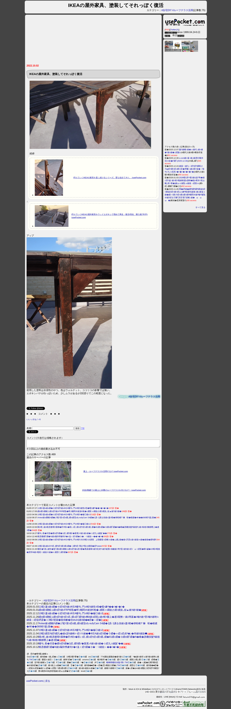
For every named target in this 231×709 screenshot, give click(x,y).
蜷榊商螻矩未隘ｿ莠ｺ (115, 664)
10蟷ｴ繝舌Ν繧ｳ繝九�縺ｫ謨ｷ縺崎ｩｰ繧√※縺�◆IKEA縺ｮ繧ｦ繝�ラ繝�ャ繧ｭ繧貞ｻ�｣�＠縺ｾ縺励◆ (93, 635)
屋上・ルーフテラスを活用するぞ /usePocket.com (105, 473)
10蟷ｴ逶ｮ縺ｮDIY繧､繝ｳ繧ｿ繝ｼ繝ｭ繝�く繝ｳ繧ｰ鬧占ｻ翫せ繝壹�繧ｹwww (69, 547)
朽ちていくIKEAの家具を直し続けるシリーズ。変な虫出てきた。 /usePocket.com (109, 177)
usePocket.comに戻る (38, 682)
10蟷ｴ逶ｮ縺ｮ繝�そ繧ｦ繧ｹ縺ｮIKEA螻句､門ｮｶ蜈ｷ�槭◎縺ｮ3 (63, 516)
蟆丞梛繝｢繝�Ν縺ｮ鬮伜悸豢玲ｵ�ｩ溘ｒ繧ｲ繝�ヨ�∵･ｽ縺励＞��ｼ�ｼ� (70, 538)
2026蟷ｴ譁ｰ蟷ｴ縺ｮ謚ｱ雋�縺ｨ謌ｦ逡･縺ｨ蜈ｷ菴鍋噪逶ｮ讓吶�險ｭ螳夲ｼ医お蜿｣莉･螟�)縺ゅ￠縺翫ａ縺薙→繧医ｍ (185, 180)
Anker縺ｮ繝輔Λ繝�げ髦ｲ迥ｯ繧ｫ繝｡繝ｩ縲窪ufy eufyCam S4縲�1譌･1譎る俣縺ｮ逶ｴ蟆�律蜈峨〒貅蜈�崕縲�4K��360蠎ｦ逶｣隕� (96, 519)
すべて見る (200, 207)
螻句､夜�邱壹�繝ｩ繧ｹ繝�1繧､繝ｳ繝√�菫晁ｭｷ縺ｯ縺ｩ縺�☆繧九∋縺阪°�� (72, 534)
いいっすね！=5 (34, 419)
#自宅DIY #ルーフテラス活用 (177, 10)
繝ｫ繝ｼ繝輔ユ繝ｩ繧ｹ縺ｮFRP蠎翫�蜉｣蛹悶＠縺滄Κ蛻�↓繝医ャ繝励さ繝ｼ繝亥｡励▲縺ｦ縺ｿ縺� (79, 513)
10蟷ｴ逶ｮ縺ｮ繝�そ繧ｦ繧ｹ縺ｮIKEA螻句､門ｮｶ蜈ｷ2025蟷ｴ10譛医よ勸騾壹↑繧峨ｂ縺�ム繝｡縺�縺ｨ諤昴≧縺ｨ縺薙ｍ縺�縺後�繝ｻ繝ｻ (96, 541)
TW (30, 661)
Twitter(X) (174, 29)
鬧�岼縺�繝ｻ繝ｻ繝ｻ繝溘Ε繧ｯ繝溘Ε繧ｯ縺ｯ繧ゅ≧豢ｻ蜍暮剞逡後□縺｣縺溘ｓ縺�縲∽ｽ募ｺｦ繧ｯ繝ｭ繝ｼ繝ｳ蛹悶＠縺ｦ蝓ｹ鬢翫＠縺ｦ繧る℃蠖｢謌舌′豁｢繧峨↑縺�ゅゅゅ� (185, 195)
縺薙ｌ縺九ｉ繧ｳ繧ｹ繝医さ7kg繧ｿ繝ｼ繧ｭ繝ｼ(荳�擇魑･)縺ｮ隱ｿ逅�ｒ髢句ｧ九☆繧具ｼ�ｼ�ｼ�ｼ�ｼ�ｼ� (184, 169)
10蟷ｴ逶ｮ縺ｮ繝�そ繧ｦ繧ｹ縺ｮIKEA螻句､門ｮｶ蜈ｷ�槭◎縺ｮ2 (63, 525)
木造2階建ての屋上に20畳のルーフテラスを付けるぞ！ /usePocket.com (114, 491)
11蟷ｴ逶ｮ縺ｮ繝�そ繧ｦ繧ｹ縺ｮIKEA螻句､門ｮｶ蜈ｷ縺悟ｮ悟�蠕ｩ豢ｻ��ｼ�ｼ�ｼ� (73, 509)
